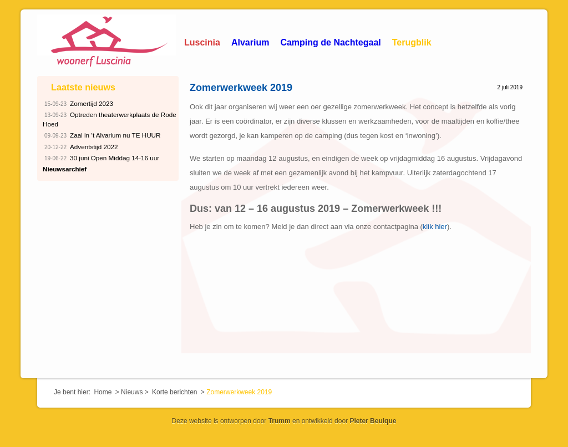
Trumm (279, 421)
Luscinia (202, 42)
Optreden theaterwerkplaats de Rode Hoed (109, 118)
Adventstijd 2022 (80, 147)
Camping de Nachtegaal (330, 42)
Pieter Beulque (372, 421)
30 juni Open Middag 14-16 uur (101, 158)
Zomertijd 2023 (78, 104)
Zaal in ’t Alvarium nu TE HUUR (102, 135)
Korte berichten (174, 392)
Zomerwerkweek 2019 (241, 87)
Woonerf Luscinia (106, 41)
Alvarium (250, 42)
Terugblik (412, 42)
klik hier (435, 226)
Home (102, 392)
